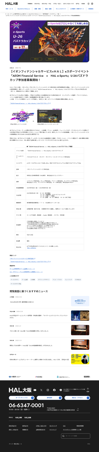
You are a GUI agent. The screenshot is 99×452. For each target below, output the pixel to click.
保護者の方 (25, 430)
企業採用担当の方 (40, 430)
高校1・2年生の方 (13, 430)
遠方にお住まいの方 (68, 4)
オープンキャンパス (25, 398)
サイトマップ (53, 430)
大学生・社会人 (57, 4)
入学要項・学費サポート (77, 9)
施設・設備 (48, 9)
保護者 (83, 4)
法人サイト (53, 426)
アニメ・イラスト (57, 279)
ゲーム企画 (25, 279)
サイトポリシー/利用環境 (69, 430)
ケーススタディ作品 (16, 284)
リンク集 (79, 430)
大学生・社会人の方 (41, 426)
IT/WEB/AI (78, 279)
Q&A (64, 426)
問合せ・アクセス (80, 398)
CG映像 (33, 279)
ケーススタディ (15, 279)
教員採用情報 (80, 426)
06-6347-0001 (26, 405)
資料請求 (54, 398)
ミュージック (68, 279)
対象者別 (90, 9)
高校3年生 (37, 4)
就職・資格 (37, 9)
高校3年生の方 (12, 426)
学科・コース (9, 9)
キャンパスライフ (61, 9)
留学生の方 (25, 426)
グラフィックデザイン (44, 279)
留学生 (77, 4)
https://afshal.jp (31, 248)
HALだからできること (24, 9)
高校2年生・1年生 (46, 4)
